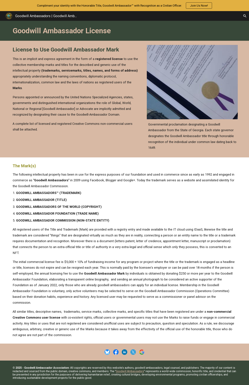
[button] (245, 16)
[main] (124, 31)
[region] (124, 5)
